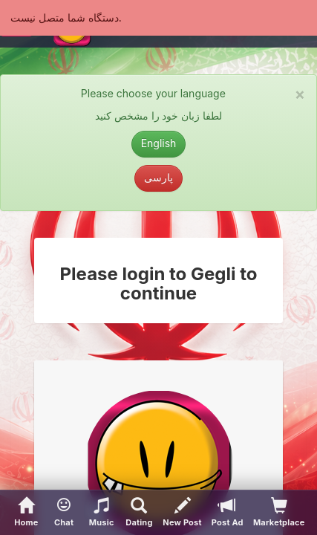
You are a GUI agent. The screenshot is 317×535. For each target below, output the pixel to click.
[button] (64, 512)
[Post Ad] (227, 512)
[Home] (26, 512)
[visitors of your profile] (279, 512)
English (159, 143)
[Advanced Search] (139, 512)
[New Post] (182, 512)
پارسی (158, 177)
